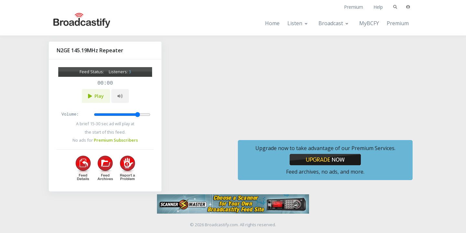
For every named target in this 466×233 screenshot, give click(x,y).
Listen (294, 23)
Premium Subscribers (116, 140)
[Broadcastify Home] (75, 23)
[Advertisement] (325, 86)
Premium (353, 7)
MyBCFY (369, 23)
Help (378, 7)
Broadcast (330, 23)
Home (272, 23)
